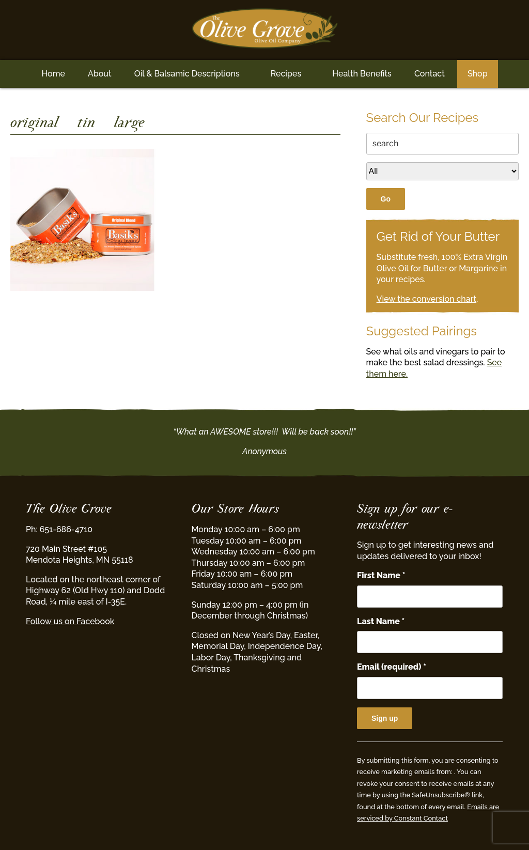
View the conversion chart (427, 299)
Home (53, 74)
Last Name (380, 621)
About (100, 74)
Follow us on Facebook (70, 621)
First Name (381, 575)
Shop (478, 74)
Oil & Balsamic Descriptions (187, 74)
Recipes (286, 74)
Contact (429, 74)
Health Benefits (362, 74)
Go (386, 199)
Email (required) (391, 667)
